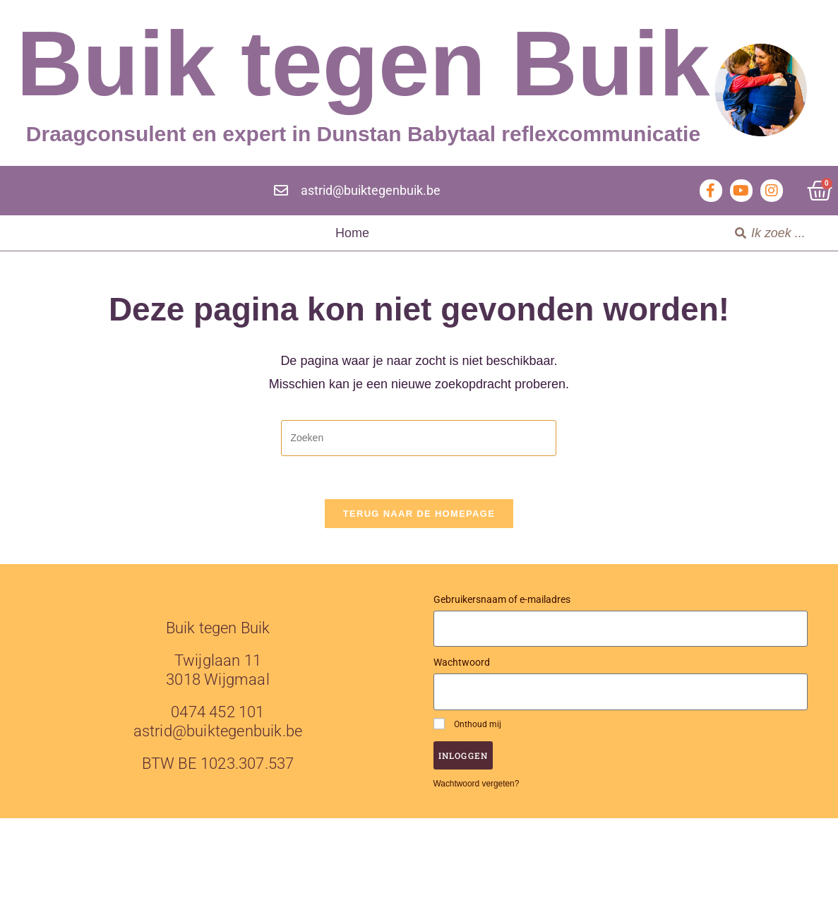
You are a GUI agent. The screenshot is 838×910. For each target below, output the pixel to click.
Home (352, 233)
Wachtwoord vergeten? (476, 784)
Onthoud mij (467, 723)
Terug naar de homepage (419, 513)
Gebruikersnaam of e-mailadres (501, 599)
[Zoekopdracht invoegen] (418, 438)
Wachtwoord (461, 662)
